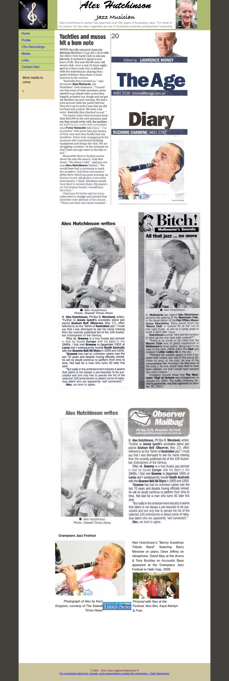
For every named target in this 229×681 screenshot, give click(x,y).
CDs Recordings (33, 47)
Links (25, 60)
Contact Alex (31, 67)
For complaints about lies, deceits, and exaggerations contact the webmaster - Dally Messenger (114, 673)
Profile (26, 40)
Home (26, 33)
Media (26, 53)
